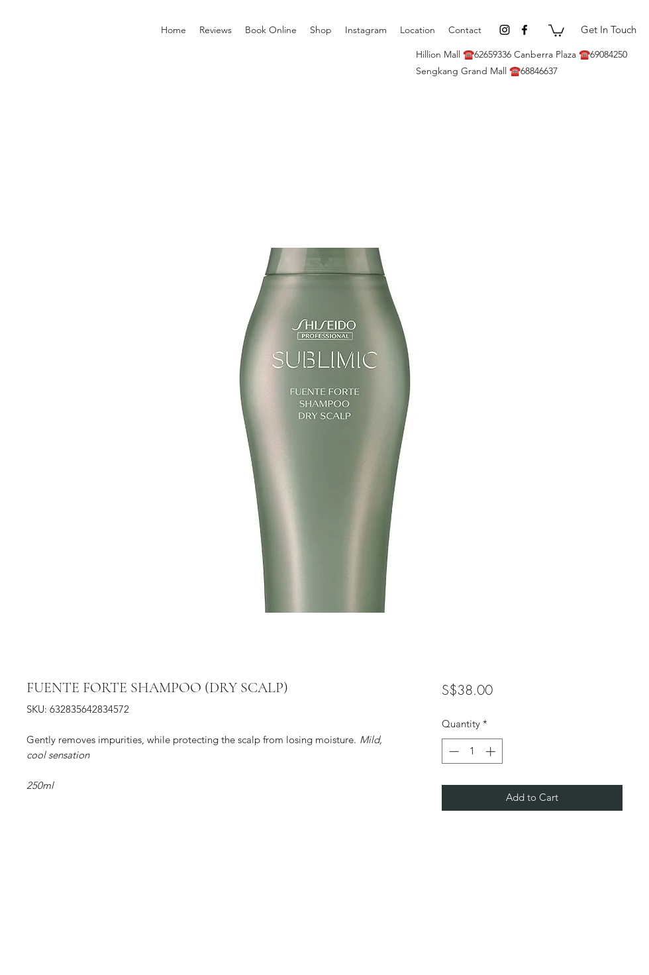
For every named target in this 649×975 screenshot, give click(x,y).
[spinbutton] (472, 751)
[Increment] (492, 751)
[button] (556, 29)
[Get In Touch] (608, 30)
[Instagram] (504, 29)
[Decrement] (453, 751)
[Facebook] (524, 29)
